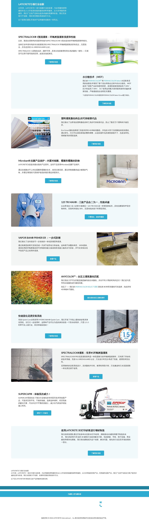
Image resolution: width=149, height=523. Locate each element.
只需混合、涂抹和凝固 (96, 217)
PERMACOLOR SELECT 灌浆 (86, 287)
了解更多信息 (53, 62)
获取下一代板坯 (42, 413)
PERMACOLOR (95, 81)
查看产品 (53, 259)
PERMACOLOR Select (112, 81)
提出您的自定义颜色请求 (96, 298)
